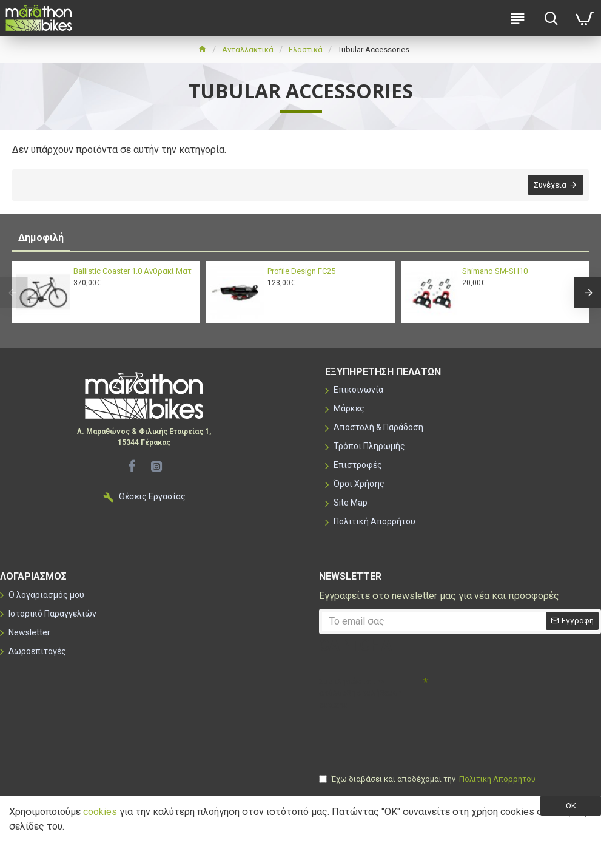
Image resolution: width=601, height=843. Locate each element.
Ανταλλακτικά (248, 49)
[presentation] (404, 735)
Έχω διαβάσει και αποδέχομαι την (428, 779)
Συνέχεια (549, 185)
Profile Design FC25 (301, 271)
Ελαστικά (306, 49)
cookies (100, 812)
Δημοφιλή (41, 237)
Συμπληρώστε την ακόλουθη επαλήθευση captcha (360, 693)
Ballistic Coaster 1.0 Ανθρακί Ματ (132, 271)
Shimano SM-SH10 (495, 271)
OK (571, 805)
